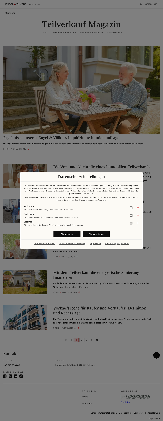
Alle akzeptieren (96, 234)
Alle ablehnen (67, 234)
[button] (81, 207)
